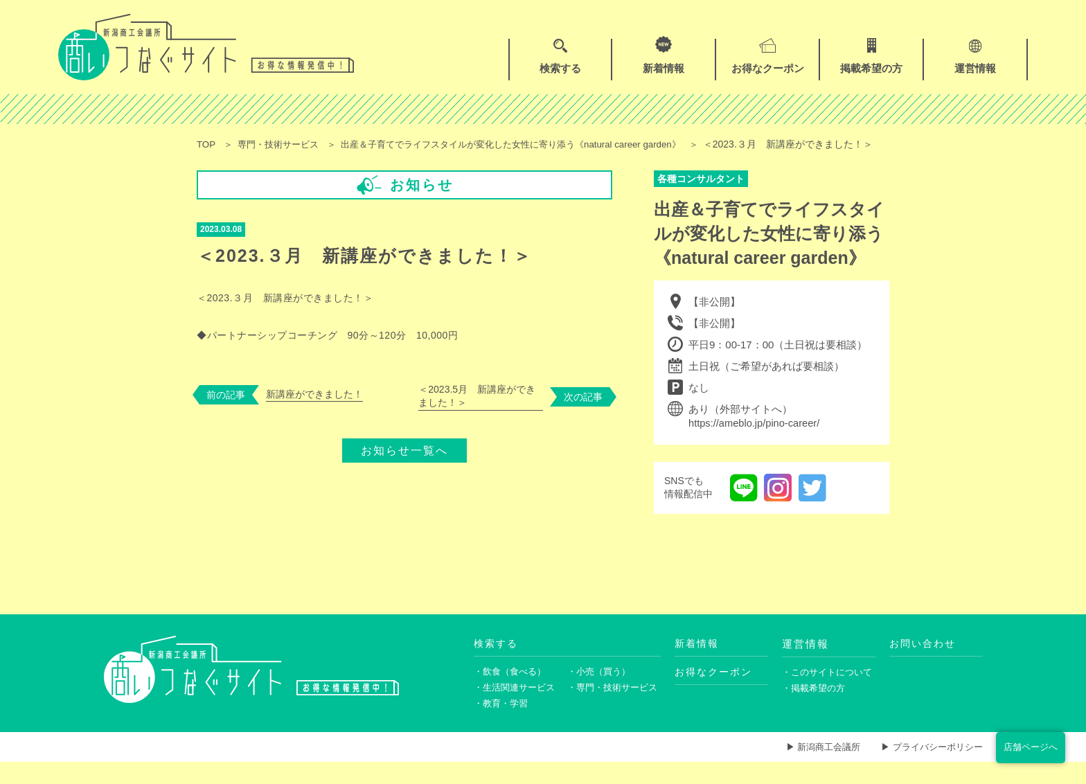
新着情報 (698, 661)
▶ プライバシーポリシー (928, 768)
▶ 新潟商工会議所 (812, 768)
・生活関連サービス (517, 707)
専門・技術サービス (283, 144)
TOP (207, 144)
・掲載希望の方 (816, 707)
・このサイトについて (828, 689)
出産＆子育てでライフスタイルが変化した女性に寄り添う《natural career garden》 (532, 144)
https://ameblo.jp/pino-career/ (755, 441)
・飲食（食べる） (512, 689)
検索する (497, 661)
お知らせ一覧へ (404, 463)
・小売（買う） (601, 689)
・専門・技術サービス (614, 707)
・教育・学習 (503, 723)
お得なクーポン (716, 690)
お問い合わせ (924, 661)
